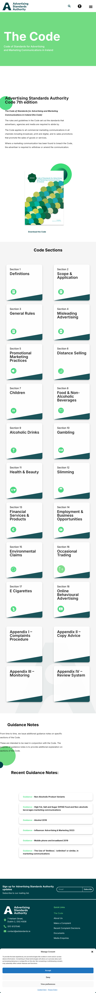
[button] (92, 951)
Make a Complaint (62, 923)
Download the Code (37, 232)
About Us (58, 918)
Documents (59, 933)
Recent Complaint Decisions (67, 928)
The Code (58, 913)
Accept (48, 970)
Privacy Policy (52, 990)
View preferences (48, 984)
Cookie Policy (42, 990)
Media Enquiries (61, 938)
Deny (48, 977)
